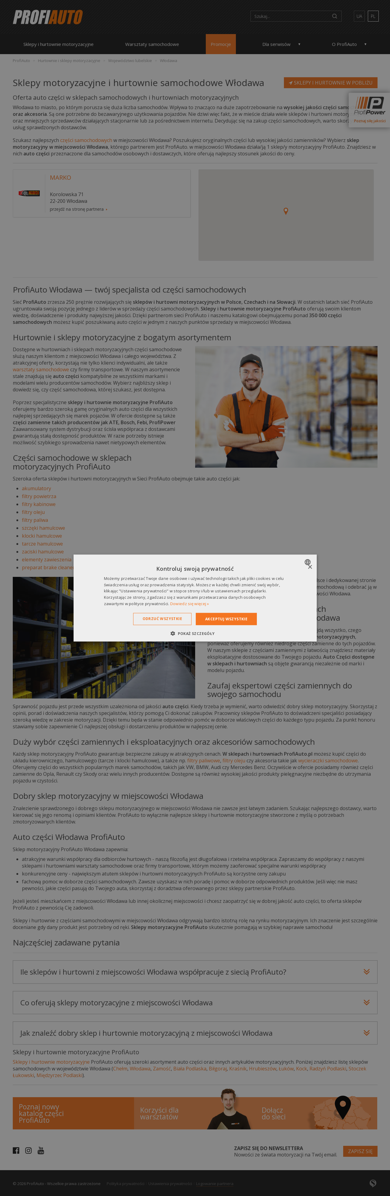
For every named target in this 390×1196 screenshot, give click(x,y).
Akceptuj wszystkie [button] (226, 618)
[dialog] (195, 598)
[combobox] (308, 562)
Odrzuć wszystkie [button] (162, 618)
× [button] (310, 567)
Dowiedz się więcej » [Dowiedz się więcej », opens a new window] (189, 603)
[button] (195, 633)
